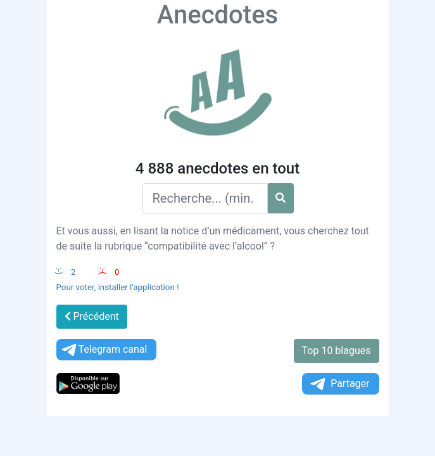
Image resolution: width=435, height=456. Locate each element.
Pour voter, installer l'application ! (117, 287)
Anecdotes (217, 15)
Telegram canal (104, 350)
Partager (338, 384)
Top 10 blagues (336, 351)
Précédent (92, 316)
